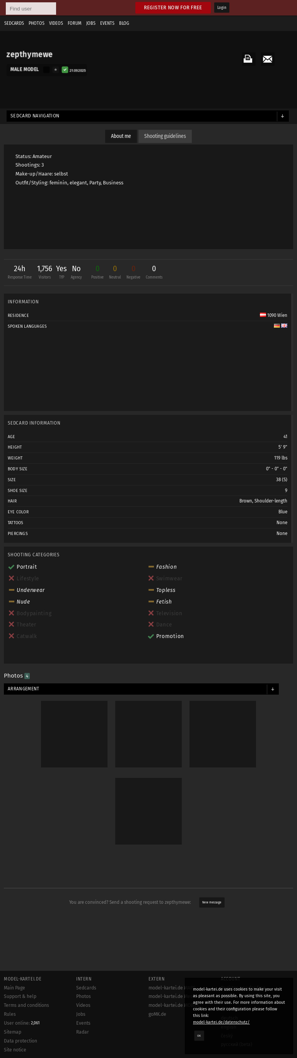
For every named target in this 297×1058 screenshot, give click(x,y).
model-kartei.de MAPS (172, 988)
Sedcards (14, 23)
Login (221, 7)
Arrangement (23, 689)
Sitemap (12, 1032)
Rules (10, 1014)
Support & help (20, 996)
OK (199, 1035)
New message (211, 902)
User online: (21, 1023)
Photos (36, 23)
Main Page (14, 988)
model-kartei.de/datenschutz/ (221, 1022)
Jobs (91, 23)
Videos (56, 23)
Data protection (20, 1041)
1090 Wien (273, 315)
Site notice (15, 1050)
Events (107, 23)
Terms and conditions (26, 1005)
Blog (124, 23)
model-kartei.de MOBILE (174, 1005)
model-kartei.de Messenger (177, 996)
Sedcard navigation (35, 116)
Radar (82, 1032)
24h (20, 273)
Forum (75, 23)
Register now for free (173, 7)
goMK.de (157, 1014)
